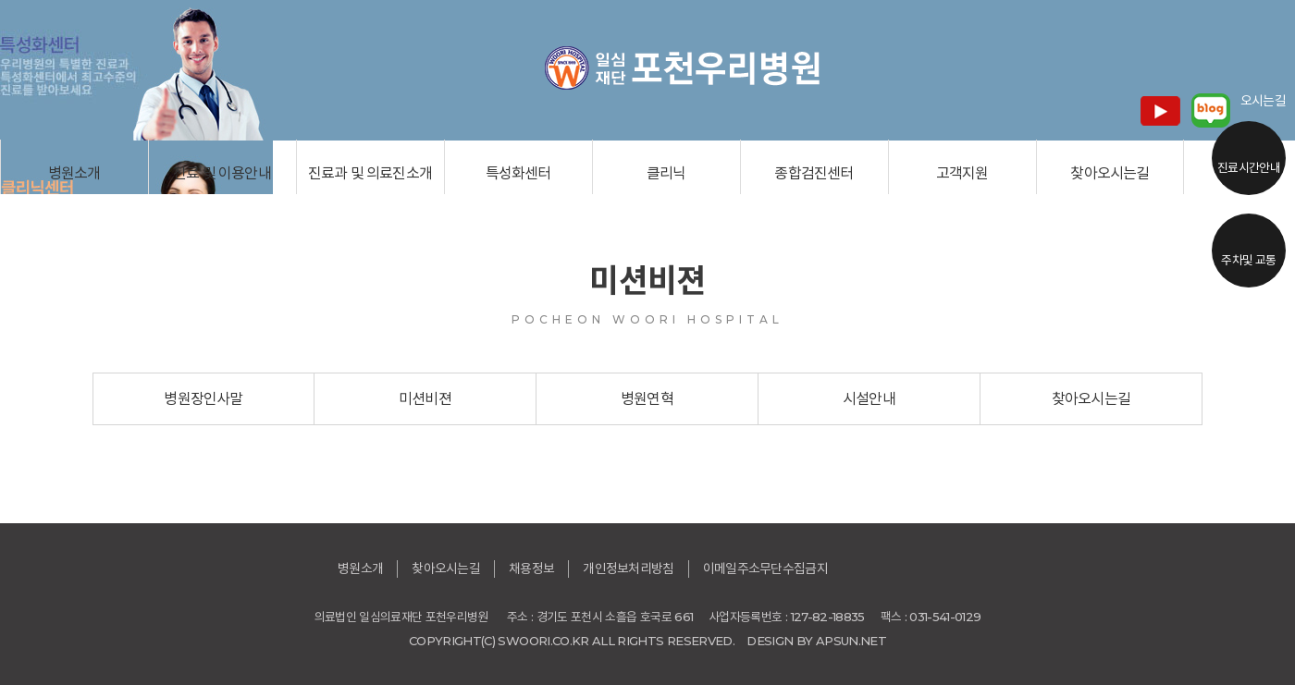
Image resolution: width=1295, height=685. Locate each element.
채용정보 (531, 568)
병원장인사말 (203, 399)
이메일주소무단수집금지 (765, 568)
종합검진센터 (813, 173)
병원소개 (74, 173)
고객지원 (962, 173)
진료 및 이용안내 (222, 173)
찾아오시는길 (1109, 173)
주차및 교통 (1248, 259)
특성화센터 (518, 173)
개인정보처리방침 (628, 568)
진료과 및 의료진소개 (370, 173)
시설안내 (869, 399)
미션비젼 (425, 399)
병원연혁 (647, 399)
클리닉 (666, 173)
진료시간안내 (1248, 167)
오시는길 (1263, 100)
